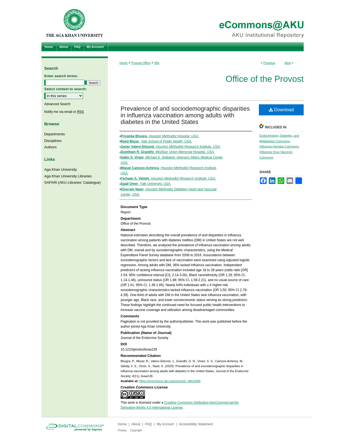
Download (281, 109)
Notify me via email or (64, 112)
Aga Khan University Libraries (68, 176)
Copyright (136, 430)
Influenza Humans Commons (279, 146)
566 (156, 62)
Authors (50, 147)
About (136, 424)
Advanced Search (57, 104)
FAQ (148, 424)
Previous (269, 62)
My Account (165, 424)
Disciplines (52, 141)
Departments (54, 134)
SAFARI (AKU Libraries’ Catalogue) (72, 182)
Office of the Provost (265, 79)
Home (123, 62)
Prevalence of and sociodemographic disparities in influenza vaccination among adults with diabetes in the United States (185, 115)
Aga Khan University (60, 169)
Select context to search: (65, 89)
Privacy (122, 430)
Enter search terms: (61, 76)
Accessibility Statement (196, 424)
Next (288, 62)
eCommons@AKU (210, 21)
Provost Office (140, 62)
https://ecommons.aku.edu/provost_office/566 (170, 381)
